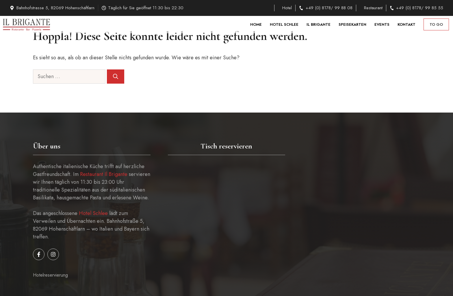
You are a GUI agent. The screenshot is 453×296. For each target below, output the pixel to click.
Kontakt (406, 24)
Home (256, 24)
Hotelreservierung (50, 275)
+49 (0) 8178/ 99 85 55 (419, 8)
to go (436, 24)
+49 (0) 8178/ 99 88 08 (329, 8)
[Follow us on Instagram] (53, 254)
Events (381, 24)
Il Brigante (319, 24)
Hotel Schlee (284, 24)
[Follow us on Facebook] (38, 254)
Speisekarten (352, 24)
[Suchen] (115, 76)
